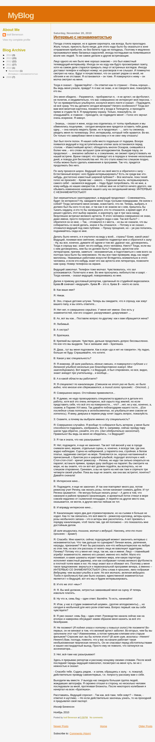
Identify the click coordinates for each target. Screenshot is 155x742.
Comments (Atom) (80, 733)
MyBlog (21, 15)
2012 (9, 61)
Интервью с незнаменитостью (82, 37)
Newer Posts (60, 726)
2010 (9, 67)
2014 (9, 55)
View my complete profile (16, 39)
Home (103, 726)
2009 (9, 77)
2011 (9, 64)
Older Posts (145, 726)
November (14, 71)
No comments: (97, 717)
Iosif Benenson (15, 34)
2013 (9, 58)
